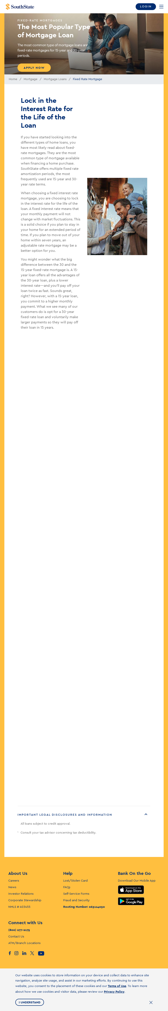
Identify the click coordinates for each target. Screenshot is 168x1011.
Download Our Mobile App (137, 880)
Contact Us (16, 936)
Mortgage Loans (55, 79)
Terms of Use (117, 986)
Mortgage (30, 79)
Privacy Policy (114, 992)
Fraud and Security (76, 900)
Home (13, 79)
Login (146, 6)
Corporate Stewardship (24, 900)
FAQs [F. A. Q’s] (66, 887)
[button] (84, 815)
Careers (13, 880)
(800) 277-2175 (19, 930)
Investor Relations (20, 893)
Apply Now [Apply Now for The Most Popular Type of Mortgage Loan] (34, 68)
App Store (131, 889)
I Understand (29, 1002)
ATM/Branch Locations (24, 943)
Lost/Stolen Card (75, 880)
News (12, 887)
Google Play (131, 901)
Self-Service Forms (76, 893)
